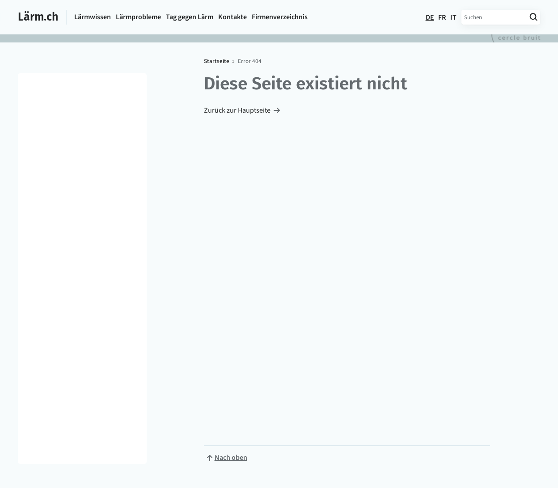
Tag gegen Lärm (189, 17)
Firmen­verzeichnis (280, 17)
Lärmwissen (92, 17)
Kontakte (232, 17)
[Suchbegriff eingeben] (493, 17)
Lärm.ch (38, 17)
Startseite (216, 61)
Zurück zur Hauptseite (237, 110)
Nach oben (231, 458)
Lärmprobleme (138, 17)
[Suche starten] (533, 17)
